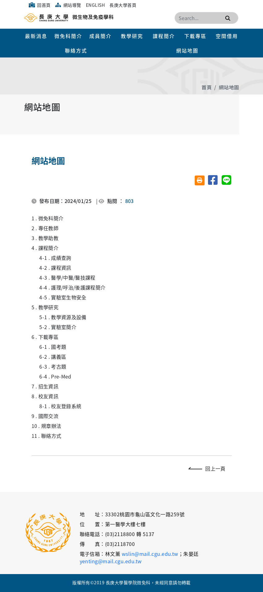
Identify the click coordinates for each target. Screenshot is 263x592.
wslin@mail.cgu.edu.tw (150, 553)
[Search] (206, 18)
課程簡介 (164, 36)
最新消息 (36, 36)
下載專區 (195, 36)
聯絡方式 (76, 50)
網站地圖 (187, 50)
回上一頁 (208, 468)
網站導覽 (68, 5)
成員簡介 (100, 36)
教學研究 (132, 36)
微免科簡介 (68, 36)
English (95, 5)
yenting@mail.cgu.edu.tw (111, 561)
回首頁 (40, 5)
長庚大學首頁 (122, 5)
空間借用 (227, 36)
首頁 (206, 87)
